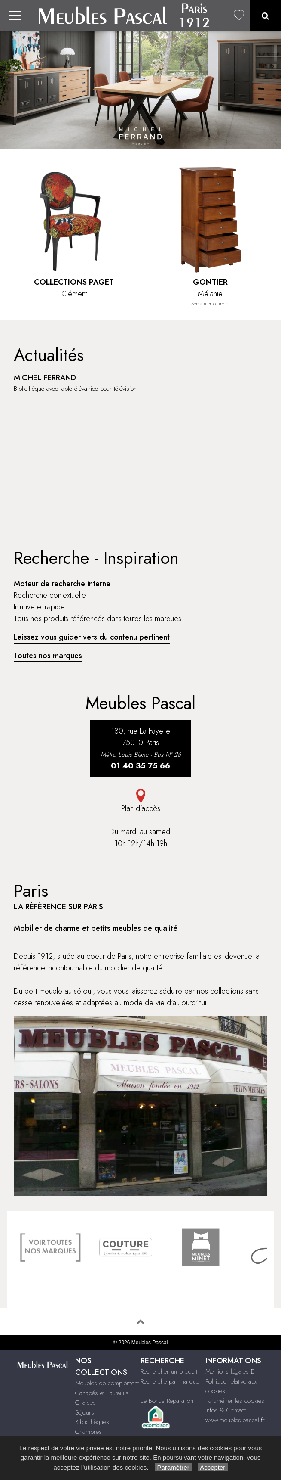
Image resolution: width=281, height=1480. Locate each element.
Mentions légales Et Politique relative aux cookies (231, 1381)
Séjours (84, 1412)
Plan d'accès (140, 801)
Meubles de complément (107, 1383)
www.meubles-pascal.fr (235, 1420)
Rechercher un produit (168, 1371)
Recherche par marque (169, 1381)
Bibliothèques (92, 1422)
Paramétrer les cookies (234, 1400)
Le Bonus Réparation (166, 1400)
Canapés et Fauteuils (101, 1393)
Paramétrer (173, 1467)
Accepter (213, 1467)
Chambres (88, 1431)
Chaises (85, 1402)
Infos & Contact (225, 1410)
